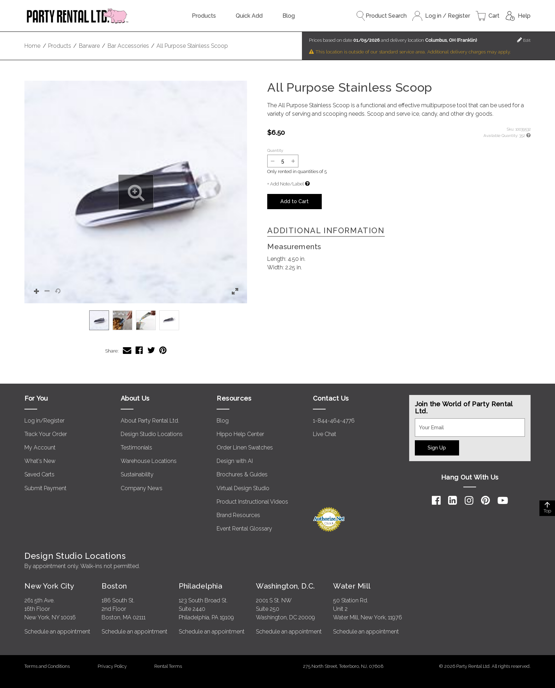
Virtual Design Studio (243, 488)
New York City (49, 585)
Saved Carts (39, 474)
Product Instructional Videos (252, 501)
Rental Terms (168, 666)
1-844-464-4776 (334, 420)
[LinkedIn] (452, 500)
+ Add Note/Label (285, 184)
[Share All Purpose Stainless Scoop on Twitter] (151, 350)
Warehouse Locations (149, 461)
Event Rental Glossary (244, 528)
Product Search (381, 16)
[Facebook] (436, 500)
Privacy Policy (112, 666)
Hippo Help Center (240, 434)
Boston (114, 585)
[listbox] (135, 320)
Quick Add (249, 15)
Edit (524, 40)
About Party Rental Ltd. (150, 420)
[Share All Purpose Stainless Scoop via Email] (127, 350)
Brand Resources (238, 515)
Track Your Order (45, 434)
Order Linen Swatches (245, 447)
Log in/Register (44, 420)
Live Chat (324, 434)
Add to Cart (294, 201)
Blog (288, 15)
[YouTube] (503, 500)
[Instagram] (469, 500)
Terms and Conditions (47, 666)
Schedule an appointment (57, 631)
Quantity (275, 150)
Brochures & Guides (242, 474)
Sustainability (137, 474)
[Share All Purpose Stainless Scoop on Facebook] (139, 350)
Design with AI (235, 461)
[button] (135, 192)
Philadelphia (200, 585)
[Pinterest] (485, 500)
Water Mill (351, 585)
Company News (141, 488)
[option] (99, 320)
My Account (40, 447)
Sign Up (437, 448)
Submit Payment (45, 488)
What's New (40, 461)
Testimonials (136, 447)
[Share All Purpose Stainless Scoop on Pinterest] (163, 350)
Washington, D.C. (285, 585)
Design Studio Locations (152, 434)
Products (204, 15)
